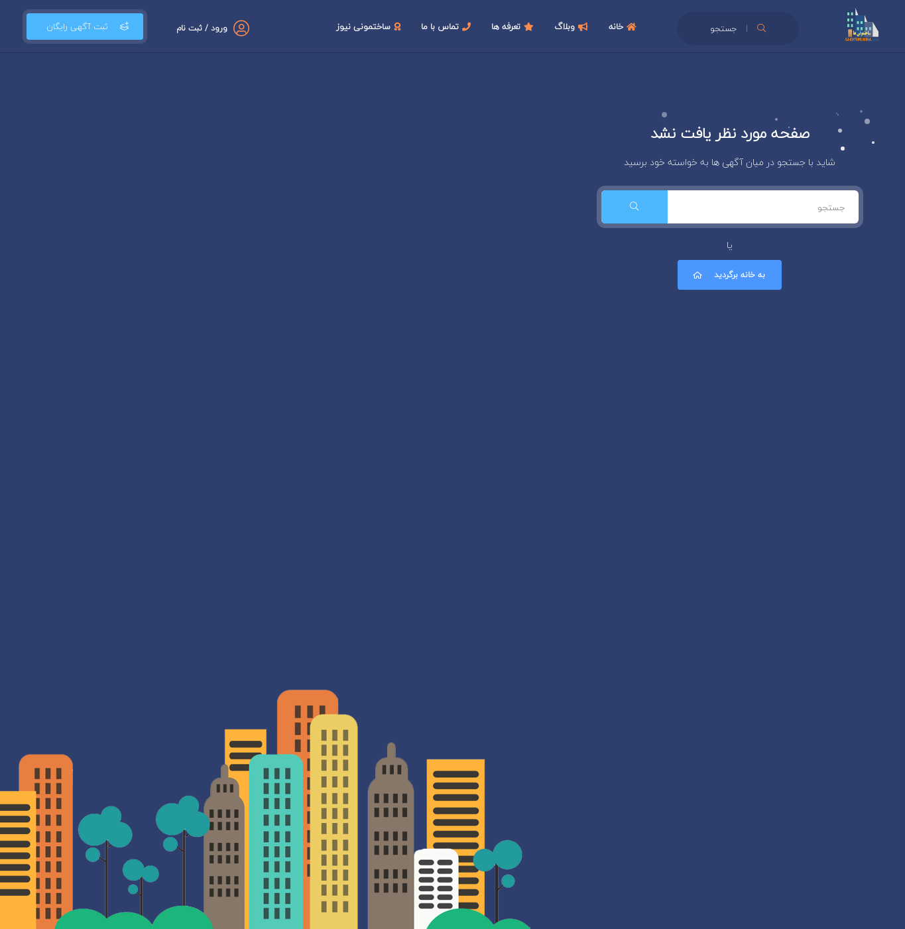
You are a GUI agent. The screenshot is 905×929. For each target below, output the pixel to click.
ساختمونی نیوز (370, 26)
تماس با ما (447, 26)
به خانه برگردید (728, 275)
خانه (624, 26)
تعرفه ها (514, 26)
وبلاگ (572, 26)
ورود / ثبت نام (201, 28)
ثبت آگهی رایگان (85, 26)
